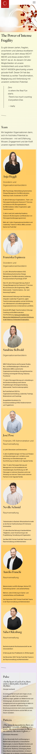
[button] (34, 2)
